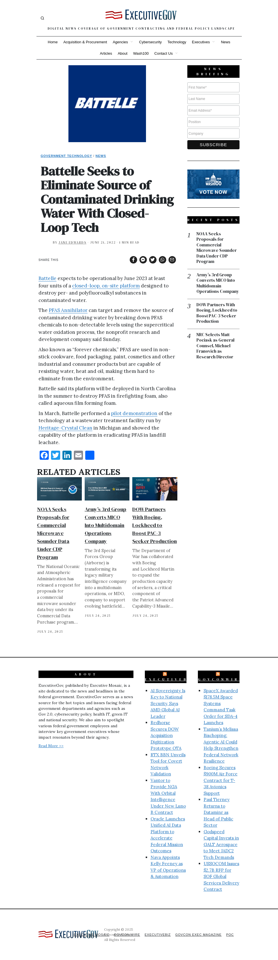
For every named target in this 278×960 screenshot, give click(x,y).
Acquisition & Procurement (85, 42)
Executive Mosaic (91, 934)
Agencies (120, 42)
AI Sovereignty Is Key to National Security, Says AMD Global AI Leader (168, 703)
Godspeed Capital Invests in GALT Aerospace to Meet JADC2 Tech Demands (221, 844)
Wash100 (141, 53)
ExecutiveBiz (170, 679)
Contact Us (163, 53)
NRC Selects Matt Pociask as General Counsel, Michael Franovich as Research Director (215, 346)
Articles (106, 53)
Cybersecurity (150, 42)
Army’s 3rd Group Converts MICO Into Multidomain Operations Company (105, 525)
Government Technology (66, 156)
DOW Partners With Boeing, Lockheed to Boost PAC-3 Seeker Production (154, 525)
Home (53, 42)
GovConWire (220, 679)
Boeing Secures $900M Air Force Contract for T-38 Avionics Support (221, 780)
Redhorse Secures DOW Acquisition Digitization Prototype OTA (166, 735)
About (122, 53)
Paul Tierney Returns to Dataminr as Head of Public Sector (218, 812)
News (225, 42)
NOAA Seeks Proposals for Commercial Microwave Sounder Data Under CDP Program (53, 533)
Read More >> (51, 745)
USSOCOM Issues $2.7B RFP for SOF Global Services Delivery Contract (221, 876)
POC (230, 934)
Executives (201, 42)
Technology (176, 42)
